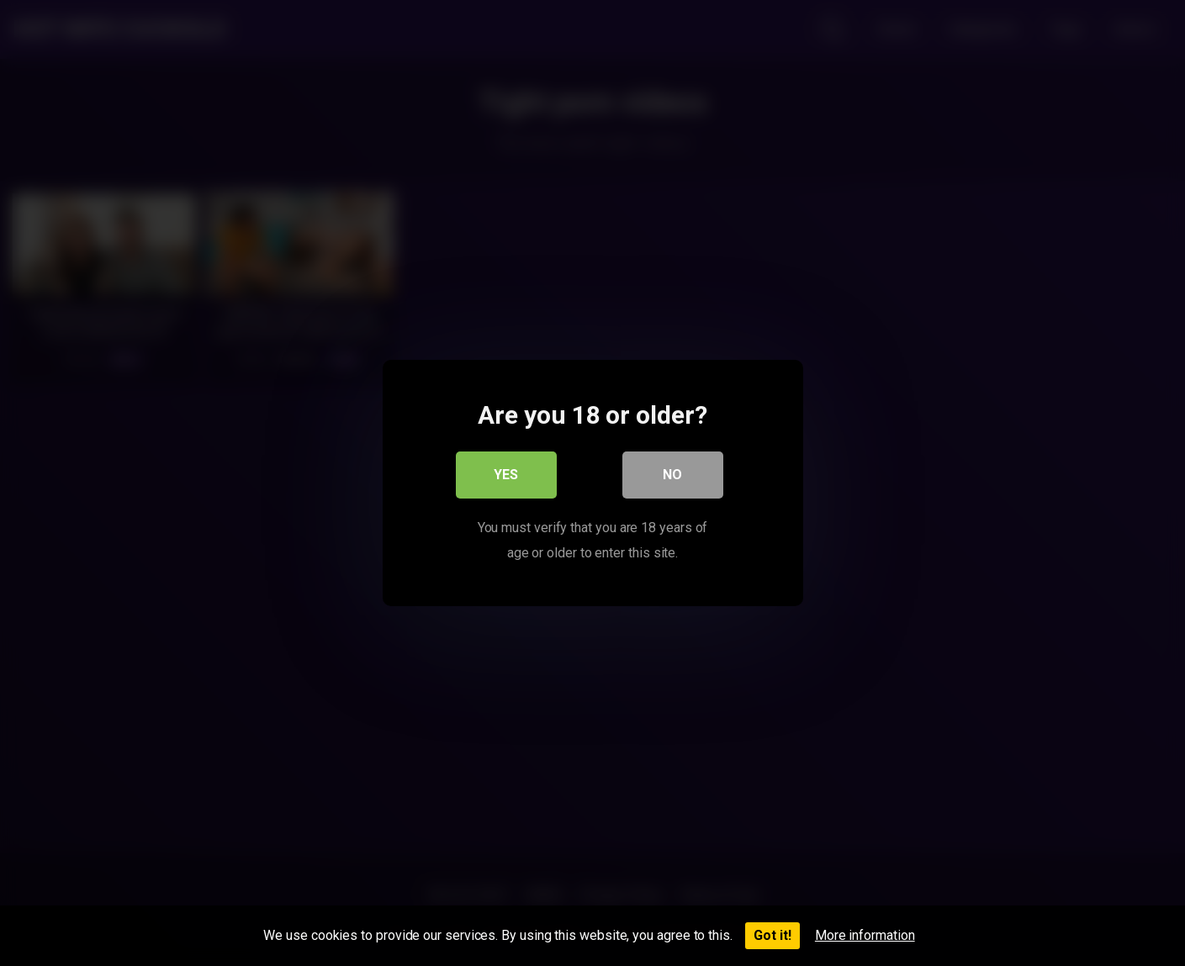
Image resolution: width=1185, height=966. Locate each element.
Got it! (772, 935)
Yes (506, 475)
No (672, 475)
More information (865, 935)
